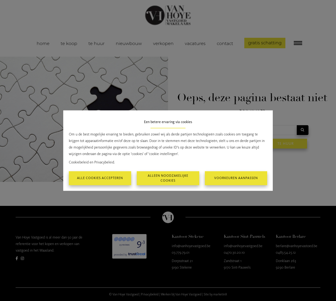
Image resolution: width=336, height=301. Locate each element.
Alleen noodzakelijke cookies (168, 178)
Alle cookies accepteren (100, 178)
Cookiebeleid (79, 162)
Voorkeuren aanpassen (236, 178)
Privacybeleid (104, 162)
